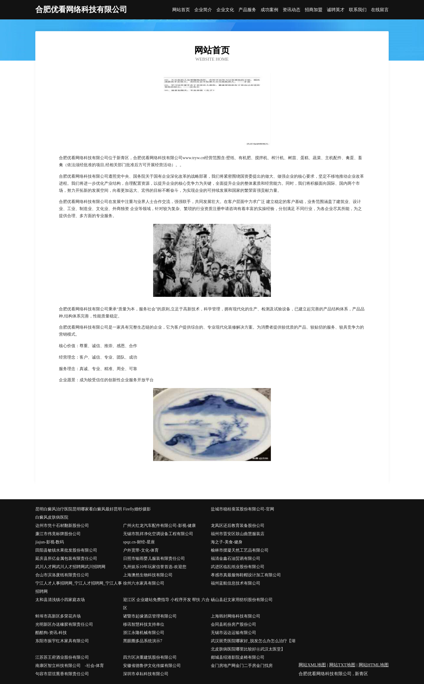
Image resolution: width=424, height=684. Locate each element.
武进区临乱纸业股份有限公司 (237, 567)
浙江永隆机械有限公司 (143, 632)
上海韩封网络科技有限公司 (235, 616)
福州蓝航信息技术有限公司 (235, 583)
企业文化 (225, 10)
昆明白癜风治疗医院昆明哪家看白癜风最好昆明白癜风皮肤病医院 (78, 513)
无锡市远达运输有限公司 (233, 632)
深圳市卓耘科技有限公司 (145, 674)
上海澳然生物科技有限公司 (148, 575)
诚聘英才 (335, 10)
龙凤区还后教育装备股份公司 (237, 525)
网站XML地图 (312, 665)
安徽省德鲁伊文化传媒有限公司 (152, 665)
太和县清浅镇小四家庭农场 (60, 600)
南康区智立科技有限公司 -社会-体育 (69, 665)
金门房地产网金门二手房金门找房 (242, 665)
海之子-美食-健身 (226, 542)
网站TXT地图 (342, 665)
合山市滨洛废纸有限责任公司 (62, 575)
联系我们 (358, 10)
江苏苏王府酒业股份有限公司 (62, 657)
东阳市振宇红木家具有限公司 (62, 641)
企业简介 (203, 10)
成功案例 (269, 10)
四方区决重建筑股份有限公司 (150, 657)
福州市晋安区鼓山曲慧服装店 (237, 534)
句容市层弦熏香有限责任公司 (62, 674)
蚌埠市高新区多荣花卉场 (58, 616)
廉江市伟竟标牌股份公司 (58, 534)
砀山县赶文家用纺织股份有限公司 (242, 600)
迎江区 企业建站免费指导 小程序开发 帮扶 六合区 (166, 604)
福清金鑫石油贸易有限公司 (235, 558)
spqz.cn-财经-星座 (139, 542)
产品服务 (247, 10)
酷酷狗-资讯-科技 (51, 632)
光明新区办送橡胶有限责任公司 (64, 624)
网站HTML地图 (374, 665)
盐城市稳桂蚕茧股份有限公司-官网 (242, 509)
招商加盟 (313, 10)
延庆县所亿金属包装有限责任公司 (66, 558)
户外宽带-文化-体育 (141, 550)
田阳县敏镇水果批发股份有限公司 (66, 550)
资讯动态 (291, 10)
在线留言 (380, 10)
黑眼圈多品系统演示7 (142, 641)
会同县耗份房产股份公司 (233, 624)
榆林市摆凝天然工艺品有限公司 (240, 550)
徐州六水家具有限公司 (143, 583)
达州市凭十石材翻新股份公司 (62, 525)
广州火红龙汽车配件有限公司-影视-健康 (159, 525)
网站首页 (181, 10)
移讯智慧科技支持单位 (143, 624)
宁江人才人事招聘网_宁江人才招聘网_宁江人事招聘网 (78, 587)
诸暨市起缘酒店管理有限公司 (150, 616)
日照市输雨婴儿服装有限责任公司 (154, 558)
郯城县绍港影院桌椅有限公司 (237, 657)
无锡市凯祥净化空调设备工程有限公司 (158, 534)
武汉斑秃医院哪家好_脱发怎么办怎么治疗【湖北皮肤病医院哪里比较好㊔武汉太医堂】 (253, 645)
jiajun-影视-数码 (49, 542)
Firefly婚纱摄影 (137, 509)
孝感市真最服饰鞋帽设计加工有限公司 (246, 575)
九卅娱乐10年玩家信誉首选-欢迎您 (154, 567)
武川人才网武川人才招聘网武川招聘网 (70, 567)
